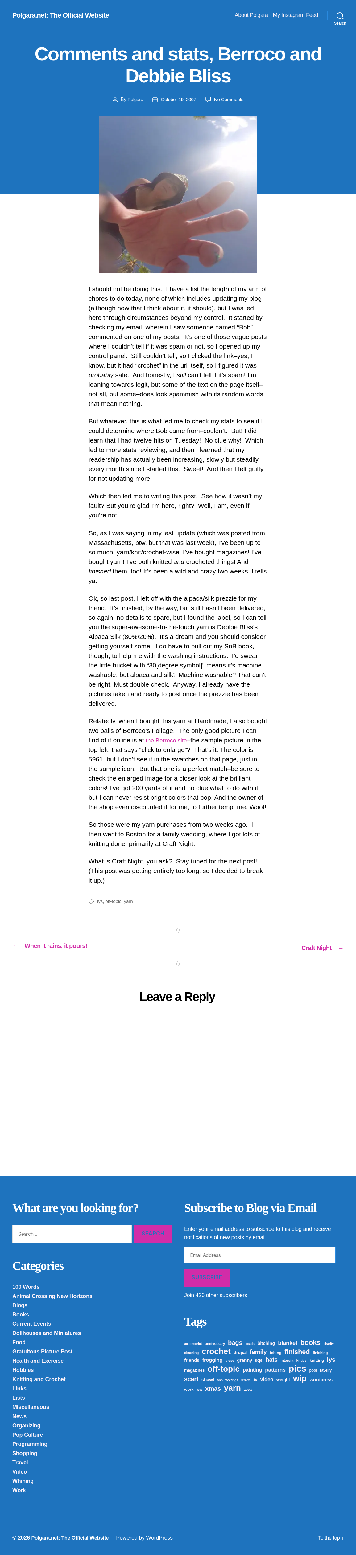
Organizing (26, 1425)
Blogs (19, 1305)
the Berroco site (168, 740)
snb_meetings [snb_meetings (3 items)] (227, 1380)
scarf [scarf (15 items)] (191, 1378)
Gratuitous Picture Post (42, 1351)
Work (19, 1490)
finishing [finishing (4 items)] (320, 1352)
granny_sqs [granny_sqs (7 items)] (250, 1359)
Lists (18, 1397)
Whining (23, 1481)
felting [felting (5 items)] (275, 1352)
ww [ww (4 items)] (199, 1389)
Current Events (31, 1323)
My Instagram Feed (295, 15)
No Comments (229, 99)
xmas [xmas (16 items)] (213, 1388)
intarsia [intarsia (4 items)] (287, 1360)
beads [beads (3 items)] (249, 1343)
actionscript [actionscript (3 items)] (193, 1343)
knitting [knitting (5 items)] (317, 1360)
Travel (20, 1462)
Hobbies (23, 1370)
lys (100, 901)
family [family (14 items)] (258, 1351)
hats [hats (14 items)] (272, 1359)
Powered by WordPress (150, 1537)
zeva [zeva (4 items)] (247, 1389)
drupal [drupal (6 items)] (240, 1352)
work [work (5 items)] (188, 1389)
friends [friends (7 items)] (191, 1359)
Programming (30, 1444)
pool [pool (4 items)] (313, 1370)
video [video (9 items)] (266, 1379)
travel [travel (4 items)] (246, 1379)
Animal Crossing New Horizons (52, 1296)
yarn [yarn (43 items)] (232, 1387)
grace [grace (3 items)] (230, 1360)
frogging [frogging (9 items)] (212, 1360)
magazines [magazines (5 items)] (194, 1370)
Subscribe (207, 1277)
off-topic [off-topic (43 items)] (224, 1368)
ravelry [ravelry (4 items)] (326, 1370)
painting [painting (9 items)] (252, 1370)
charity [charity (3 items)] (329, 1343)
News (19, 1416)
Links (19, 1388)
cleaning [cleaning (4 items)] (191, 1352)
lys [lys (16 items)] (331, 1359)
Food (19, 1342)
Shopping (24, 1453)
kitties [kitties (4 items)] (301, 1360)
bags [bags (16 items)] (235, 1342)
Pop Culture (27, 1434)
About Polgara (251, 15)
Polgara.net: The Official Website (65, 15)
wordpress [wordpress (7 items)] (321, 1379)
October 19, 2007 (178, 99)
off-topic (114, 901)
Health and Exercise (38, 1360)
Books (20, 1314)
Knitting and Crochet (39, 1379)
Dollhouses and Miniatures (46, 1333)
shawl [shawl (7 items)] (207, 1379)
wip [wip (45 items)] (300, 1378)
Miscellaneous (30, 1407)
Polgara (134, 99)
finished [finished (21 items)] (297, 1351)
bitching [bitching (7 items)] (266, 1342)
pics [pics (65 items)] (297, 1368)
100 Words (25, 1287)
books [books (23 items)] (310, 1342)
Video (19, 1471)
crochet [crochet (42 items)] (216, 1351)
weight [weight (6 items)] (283, 1379)
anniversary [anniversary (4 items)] (215, 1343)
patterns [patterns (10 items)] (275, 1369)
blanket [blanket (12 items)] (287, 1342)
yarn (129, 901)
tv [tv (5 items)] (255, 1379)
